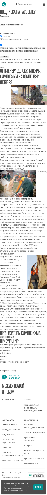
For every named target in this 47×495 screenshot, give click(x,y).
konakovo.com (7, 254)
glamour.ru (3, 356)
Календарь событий (11, 430)
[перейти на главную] (4, 4)
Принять (38, 487)
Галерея (28, 446)
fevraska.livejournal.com (18, 362)
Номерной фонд (9, 425)
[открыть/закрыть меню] (44, 4)
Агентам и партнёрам (12, 460)
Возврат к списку (8, 371)
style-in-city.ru (5, 353)
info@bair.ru (8, 234)
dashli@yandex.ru (26, 234)
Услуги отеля (8, 435)
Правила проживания (34, 459)
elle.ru (2, 359)
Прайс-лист (7, 448)
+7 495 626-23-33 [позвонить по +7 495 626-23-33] (9, 400)
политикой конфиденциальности (15, 490)
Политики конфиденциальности (26, 48)
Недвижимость (31, 463)
